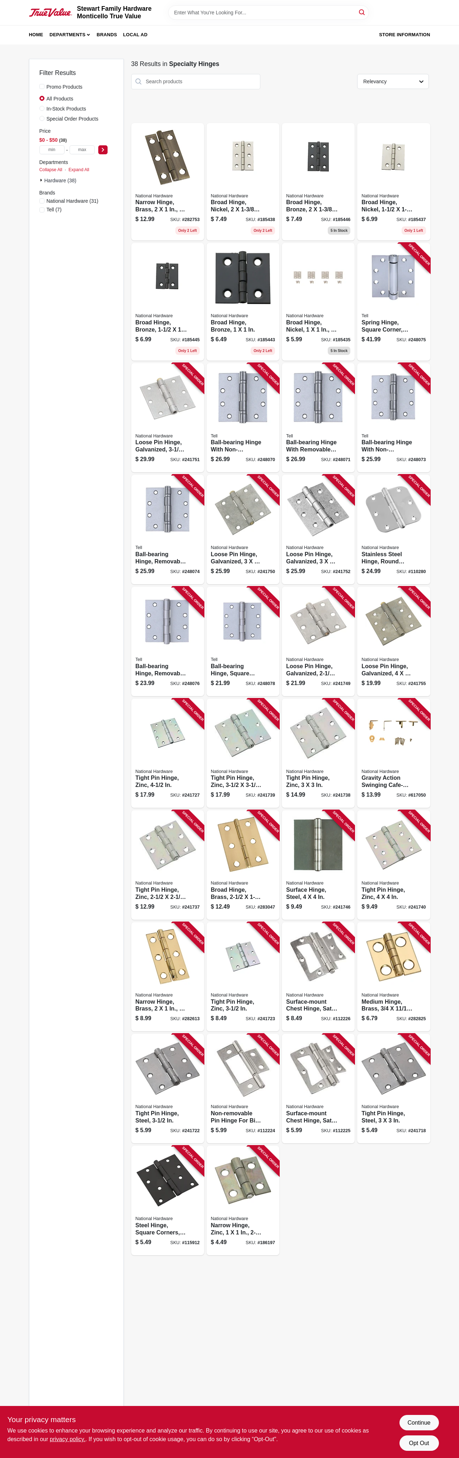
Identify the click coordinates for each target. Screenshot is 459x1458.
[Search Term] (268, 12)
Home (36, 34)
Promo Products (64, 87)
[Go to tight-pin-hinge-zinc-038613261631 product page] (167, 865)
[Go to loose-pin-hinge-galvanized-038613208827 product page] (318, 641)
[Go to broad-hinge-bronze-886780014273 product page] (243, 302)
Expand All (78, 169)
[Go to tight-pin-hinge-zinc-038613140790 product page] (167, 753)
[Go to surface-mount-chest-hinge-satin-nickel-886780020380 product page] (318, 1088)
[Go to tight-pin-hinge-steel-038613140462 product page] (393, 1088)
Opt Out (419, 1443)
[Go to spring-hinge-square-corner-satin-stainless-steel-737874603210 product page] (393, 302)
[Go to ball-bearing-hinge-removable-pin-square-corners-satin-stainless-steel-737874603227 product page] (167, 641)
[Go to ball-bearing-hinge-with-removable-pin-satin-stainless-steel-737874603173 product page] (318, 418)
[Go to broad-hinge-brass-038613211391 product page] (243, 865)
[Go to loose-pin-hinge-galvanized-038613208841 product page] (167, 418)
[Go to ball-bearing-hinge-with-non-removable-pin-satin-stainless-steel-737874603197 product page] (393, 418)
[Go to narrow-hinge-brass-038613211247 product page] (167, 182)
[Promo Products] (41, 86)
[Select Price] (103, 149)
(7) (54, 209)
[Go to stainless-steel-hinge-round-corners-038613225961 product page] (393, 529)
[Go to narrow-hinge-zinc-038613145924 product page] (243, 1200)
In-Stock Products (66, 109)
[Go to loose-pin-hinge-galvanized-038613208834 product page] (243, 529)
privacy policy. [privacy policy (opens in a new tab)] (67, 1439)
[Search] (362, 12)
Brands (107, 34)
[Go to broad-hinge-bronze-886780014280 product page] (167, 302)
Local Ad (135, 34)
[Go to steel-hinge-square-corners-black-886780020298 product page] (167, 1200)
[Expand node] (42, 180)
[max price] (82, 149)
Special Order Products (73, 119)
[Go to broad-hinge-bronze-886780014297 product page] (318, 182)
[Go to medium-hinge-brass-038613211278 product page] (393, 977)
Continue (418, 1423)
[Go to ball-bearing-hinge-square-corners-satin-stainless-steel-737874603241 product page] (243, 641)
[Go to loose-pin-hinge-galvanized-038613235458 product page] (393, 641)
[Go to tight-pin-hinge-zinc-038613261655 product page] (243, 753)
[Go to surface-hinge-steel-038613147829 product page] (318, 865)
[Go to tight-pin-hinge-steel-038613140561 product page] (167, 1088)
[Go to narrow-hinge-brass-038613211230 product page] (167, 977)
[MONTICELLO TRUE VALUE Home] (50, 12)
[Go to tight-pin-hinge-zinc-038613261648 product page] (318, 753)
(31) (73, 201)
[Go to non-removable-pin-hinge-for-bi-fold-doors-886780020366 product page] (243, 1088)
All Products (60, 98)
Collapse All (50, 169)
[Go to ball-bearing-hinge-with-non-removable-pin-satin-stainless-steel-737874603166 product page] (243, 418)
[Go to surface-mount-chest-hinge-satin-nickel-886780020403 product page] (318, 977)
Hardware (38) (60, 180)
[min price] (52, 149)
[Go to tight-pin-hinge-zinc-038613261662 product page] (393, 865)
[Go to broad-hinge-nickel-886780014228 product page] (393, 182)
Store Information (404, 34)
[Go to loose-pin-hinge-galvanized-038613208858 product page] (318, 529)
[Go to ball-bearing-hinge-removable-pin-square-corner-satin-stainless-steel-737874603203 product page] (167, 529)
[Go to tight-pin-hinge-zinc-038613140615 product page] (243, 977)
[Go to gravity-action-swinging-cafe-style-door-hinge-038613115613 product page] (393, 753)
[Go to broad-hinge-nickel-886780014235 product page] (243, 182)
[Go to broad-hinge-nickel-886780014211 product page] (318, 302)
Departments (67, 34)
